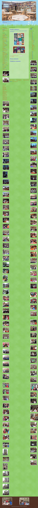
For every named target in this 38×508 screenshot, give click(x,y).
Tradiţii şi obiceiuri (4, 69)
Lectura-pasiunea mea (5, 50)
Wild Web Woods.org (5, 99)
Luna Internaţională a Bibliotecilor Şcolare (5, 53)
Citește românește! (5, 44)
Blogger (26, 506)
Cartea (3, 42)
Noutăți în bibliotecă (32, 49)
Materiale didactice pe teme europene (5, 93)
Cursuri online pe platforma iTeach (4, 87)
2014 (31, 55)
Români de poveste (5, 96)
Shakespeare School (5, 97)
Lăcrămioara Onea (5, 28)
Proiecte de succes (5, 60)
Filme (3, 47)
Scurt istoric (4, 66)
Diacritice (4, 90)
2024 (31, 34)
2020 (31, 38)
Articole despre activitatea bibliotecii (5, 37)
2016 (31, 53)
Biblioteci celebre (4, 39)
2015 (31, 54)
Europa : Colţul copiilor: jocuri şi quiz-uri (5, 91)
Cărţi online (4, 86)
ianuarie (32, 44)
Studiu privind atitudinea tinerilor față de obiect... (33, 46)
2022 (31, 36)
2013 (31, 56)
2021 (31, 37)
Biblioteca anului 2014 (5, 38)
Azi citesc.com (4, 85)
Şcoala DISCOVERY (5, 98)
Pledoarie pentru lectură (33, 48)
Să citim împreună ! (5, 65)
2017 (31, 52)
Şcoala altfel (4, 67)
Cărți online (4, 43)
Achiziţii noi (13, 56)
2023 (31, 35)
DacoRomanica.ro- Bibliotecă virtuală (5, 89)
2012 (31, 57)
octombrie (33, 42)
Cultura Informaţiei (4, 45)
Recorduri (4, 61)
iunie (32, 43)
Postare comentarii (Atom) (15, 81)
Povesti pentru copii (5, 94)
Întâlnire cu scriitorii (5, 49)
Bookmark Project (4, 40)
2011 (31, 58)
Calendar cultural (4, 41)
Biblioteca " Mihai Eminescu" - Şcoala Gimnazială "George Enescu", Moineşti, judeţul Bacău (17, 5)
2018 (31, 51)
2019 (31, 39)
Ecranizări (4, 46)
